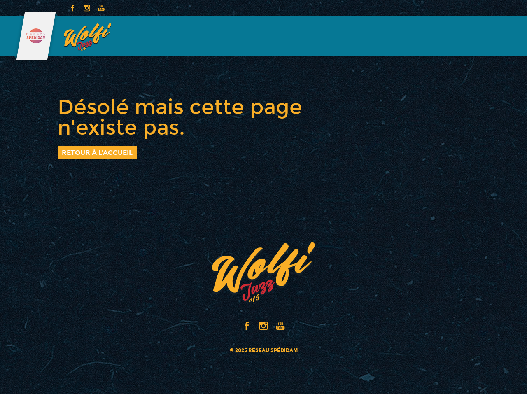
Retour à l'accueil (97, 152)
